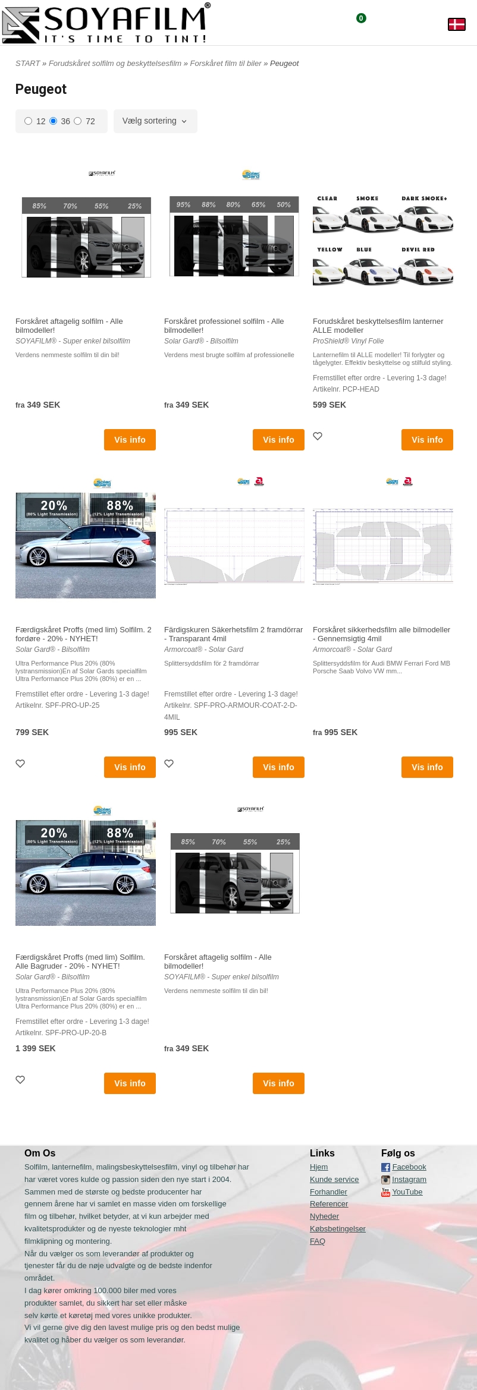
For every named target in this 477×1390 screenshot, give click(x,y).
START (27, 63)
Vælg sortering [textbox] (150, 120)
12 (35, 121)
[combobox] (156, 121)
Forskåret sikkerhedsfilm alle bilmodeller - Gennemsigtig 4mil (381, 634)
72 (84, 121)
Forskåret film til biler (227, 63)
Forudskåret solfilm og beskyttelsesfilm (116, 63)
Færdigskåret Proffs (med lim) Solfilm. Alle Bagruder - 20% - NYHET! (80, 961)
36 (60, 121)
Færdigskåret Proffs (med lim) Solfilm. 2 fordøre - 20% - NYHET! (83, 634)
